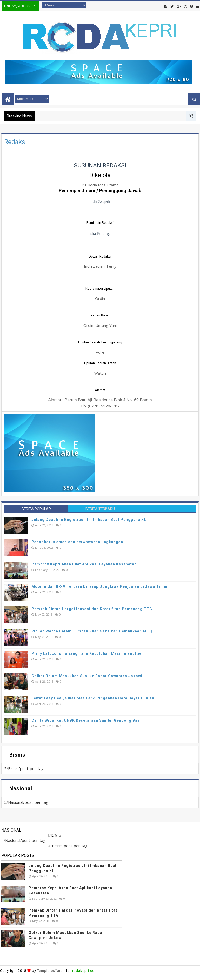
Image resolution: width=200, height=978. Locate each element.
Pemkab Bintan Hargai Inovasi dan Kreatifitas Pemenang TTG (91, 609)
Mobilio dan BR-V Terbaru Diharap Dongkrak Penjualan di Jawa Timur (99, 586)
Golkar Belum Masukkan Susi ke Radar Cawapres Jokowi (86, 676)
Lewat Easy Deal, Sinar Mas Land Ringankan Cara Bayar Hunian (92, 698)
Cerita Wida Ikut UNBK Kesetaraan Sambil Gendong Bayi (86, 720)
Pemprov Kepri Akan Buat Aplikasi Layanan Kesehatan (84, 564)
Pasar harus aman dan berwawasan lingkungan (77, 542)
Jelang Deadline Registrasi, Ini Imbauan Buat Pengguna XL (88, 519)
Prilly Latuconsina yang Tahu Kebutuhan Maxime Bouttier (87, 653)
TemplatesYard (50, 971)
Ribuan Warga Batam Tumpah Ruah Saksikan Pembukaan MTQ (91, 631)
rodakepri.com (85, 971)
